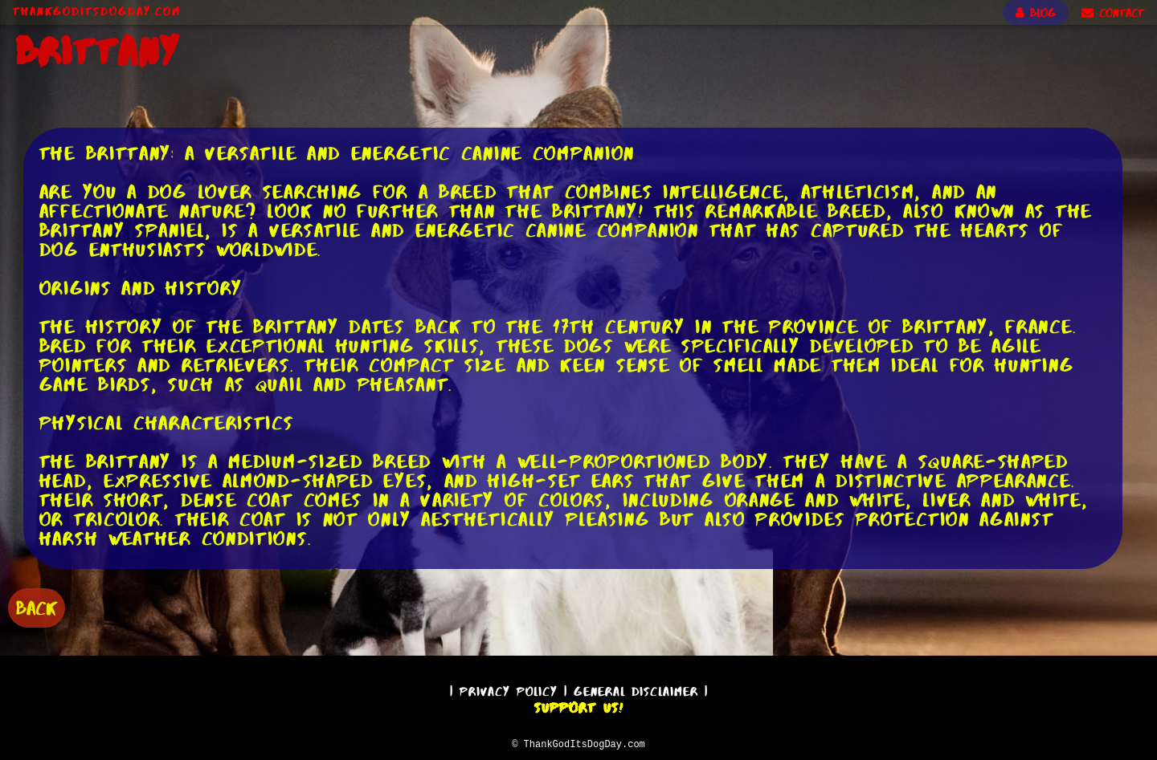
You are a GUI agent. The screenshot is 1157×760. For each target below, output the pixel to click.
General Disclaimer (636, 689)
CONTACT (1112, 13)
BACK (36, 606)
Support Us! (578, 705)
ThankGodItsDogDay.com (97, 11)
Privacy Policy (509, 689)
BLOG (1036, 13)
